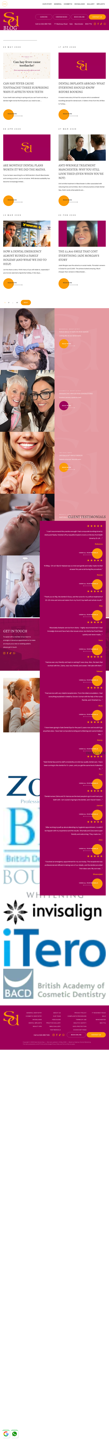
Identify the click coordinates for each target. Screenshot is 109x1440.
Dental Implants (35, 1023)
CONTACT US (97, 17)
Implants (101, 4)
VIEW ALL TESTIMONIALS (90, 552)
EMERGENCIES (61, 17)
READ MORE (10, 113)
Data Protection (79, 1026)
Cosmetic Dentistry (34, 1016)
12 (17, 302)
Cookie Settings (79, 1030)
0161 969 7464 (46, 24)
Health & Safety (79, 1023)
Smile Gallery (55, 1026)
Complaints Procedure (77, 1016)
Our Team (57, 1016)
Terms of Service (67, 1044)
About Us (57, 1012)
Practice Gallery (53, 1023)
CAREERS (43, 17)
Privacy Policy (80, 1012)
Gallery (91, 4)
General (58, 4)
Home (5, 34)
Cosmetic (68, 4)
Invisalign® (79, 4)
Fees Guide (56, 1019)
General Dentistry (34, 1012)
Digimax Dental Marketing (82, 1042)
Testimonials (55, 1030)
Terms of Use (81, 1019)
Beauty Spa (37, 1026)
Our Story (47, 4)
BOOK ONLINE (79, 17)
